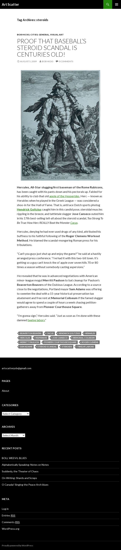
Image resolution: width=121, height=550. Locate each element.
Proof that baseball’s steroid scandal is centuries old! (51, 47)
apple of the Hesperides (64, 196)
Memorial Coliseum (84, 338)
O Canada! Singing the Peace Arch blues (25, 484)
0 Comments (66, 61)
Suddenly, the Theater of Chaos (20, 471)
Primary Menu (116, 4)
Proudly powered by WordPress (17, 545)
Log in (5, 508)
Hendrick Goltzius (69, 333)
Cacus (74, 222)
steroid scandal (47, 346)
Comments (11, 522)
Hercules (25, 338)
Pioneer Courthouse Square (60, 342)
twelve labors (36, 320)
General (44, 34)
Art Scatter (10, 4)
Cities (34, 34)
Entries (8, 515)
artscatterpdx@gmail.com (16, 368)
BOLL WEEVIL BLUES (14, 458)
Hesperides (41, 338)
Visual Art (57, 34)
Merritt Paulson (29, 342)
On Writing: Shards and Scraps (19, 478)
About (5, 390)
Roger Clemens (90, 342)
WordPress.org (10, 528)
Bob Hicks (23, 34)
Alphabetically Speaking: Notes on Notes (25, 464)
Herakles (90, 333)
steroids (67, 346)
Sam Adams (26, 346)
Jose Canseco (60, 338)
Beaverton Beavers (30, 333)
